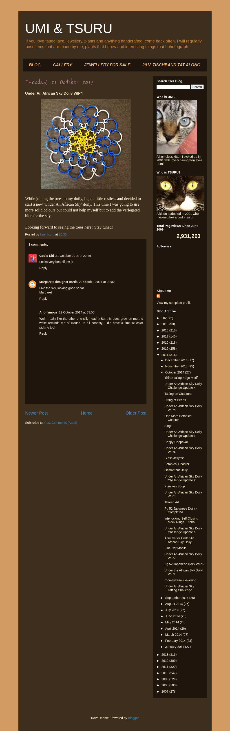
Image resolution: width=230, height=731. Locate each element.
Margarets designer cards (58, 282)
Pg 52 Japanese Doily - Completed (180, 510)
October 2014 (175, 372)
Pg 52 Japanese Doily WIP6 (183, 564)
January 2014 (175, 647)
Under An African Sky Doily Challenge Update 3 (183, 434)
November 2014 (176, 366)
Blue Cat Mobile (175, 548)
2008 (165, 685)
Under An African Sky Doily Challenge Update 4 (183, 385)
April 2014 (172, 628)
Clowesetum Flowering (180, 580)
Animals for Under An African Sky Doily (179, 540)
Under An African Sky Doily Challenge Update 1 (183, 530)
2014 (165, 355)
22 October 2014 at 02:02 (97, 282)
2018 (165, 330)
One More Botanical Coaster (178, 418)
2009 (165, 679)
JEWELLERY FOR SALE (107, 65)
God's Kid (46, 256)
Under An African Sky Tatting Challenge (179, 588)
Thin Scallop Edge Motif (181, 378)
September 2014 (177, 598)
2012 (165, 660)
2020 (165, 318)
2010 (165, 673)
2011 (165, 667)
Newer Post (36, 413)
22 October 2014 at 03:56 (77, 312)
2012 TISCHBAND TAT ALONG (171, 65)
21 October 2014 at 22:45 (73, 256)
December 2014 (176, 360)
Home (87, 413)
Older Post (136, 413)
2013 (165, 654)
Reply (43, 268)
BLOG (35, 65)
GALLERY (62, 65)
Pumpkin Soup (174, 486)
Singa (168, 426)
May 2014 (172, 622)
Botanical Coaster (176, 464)
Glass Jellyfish (174, 458)
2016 (165, 342)
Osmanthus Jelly (176, 470)
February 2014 (175, 640)
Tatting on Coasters (178, 393)
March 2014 (174, 634)
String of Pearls (175, 400)
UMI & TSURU (69, 28)
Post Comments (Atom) (60, 422)
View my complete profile (174, 302)
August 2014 (174, 604)
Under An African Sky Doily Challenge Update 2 (183, 478)
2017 (165, 336)
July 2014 (172, 610)
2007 (165, 691)
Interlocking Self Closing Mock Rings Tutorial (181, 520)
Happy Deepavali (176, 442)
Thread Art (171, 502)
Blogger (133, 718)
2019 (165, 324)
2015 (165, 348)
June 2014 (173, 616)
